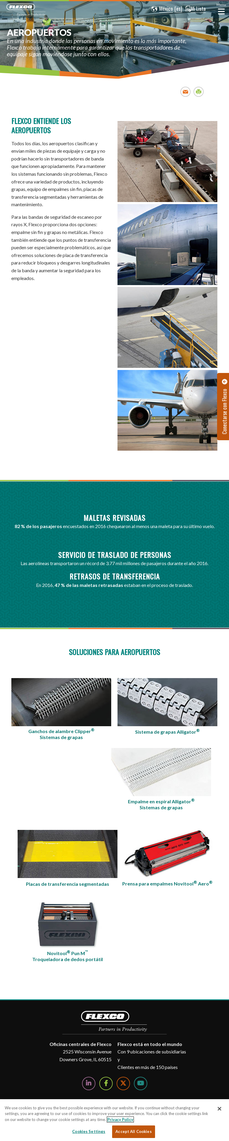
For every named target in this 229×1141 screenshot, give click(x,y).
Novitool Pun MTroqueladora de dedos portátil (67, 955)
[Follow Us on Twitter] (123, 1083)
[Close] (219, 1108)
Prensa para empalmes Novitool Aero (167, 883)
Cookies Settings (88, 1131)
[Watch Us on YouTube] (140, 1083)
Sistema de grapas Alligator (167, 731)
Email (185, 91)
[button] (160, 8)
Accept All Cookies (133, 1131)
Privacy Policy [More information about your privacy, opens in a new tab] (120, 1119)
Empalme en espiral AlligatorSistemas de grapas (161, 804)
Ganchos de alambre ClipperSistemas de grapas (61, 733)
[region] (114, 1120)
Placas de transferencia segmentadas (67, 884)
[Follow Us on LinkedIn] (88, 1083)
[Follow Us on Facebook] (106, 1083)
